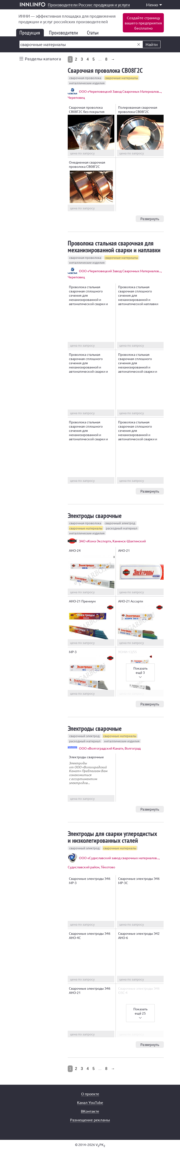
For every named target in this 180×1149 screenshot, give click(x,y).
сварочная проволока (85, 78)
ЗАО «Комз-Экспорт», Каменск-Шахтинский (112, 541)
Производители (65, 32)
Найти (152, 44)
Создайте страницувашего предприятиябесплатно (143, 22)
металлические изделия (87, 83)
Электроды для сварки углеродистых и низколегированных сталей (112, 837)
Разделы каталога (43, 58)
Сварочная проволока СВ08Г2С (105, 70)
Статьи (94, 32)
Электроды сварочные (95, 515)
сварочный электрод (120, 523)
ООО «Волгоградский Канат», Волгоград (110, 748)
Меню (154, 4)
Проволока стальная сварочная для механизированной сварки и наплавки (114, 246)
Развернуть (149, 218)
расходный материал (121, 528)
